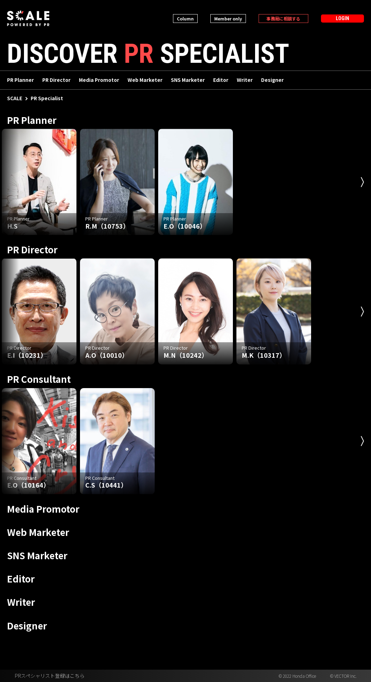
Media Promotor (99, 80)
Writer (245, 80)
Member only (228, 19)
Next (362, 182)
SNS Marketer (188, 80)
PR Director (56, 80)
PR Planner (20, 80)
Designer (272, 80)
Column (185, 19)
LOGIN (342, 18)
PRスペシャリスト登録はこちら (50, 676)
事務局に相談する (283, 19)
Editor (220, 80)
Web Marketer (145, 80)
